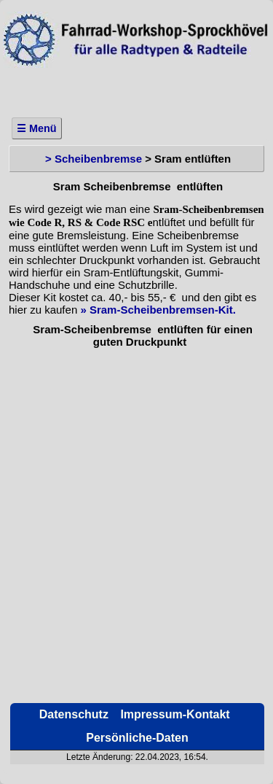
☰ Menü (37, 128)
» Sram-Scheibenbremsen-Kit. (157, 309)
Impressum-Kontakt (173, 714)
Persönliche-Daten (137, 737)
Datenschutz (72, 714)
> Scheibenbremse (93, 158)
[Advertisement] (136, 88)
